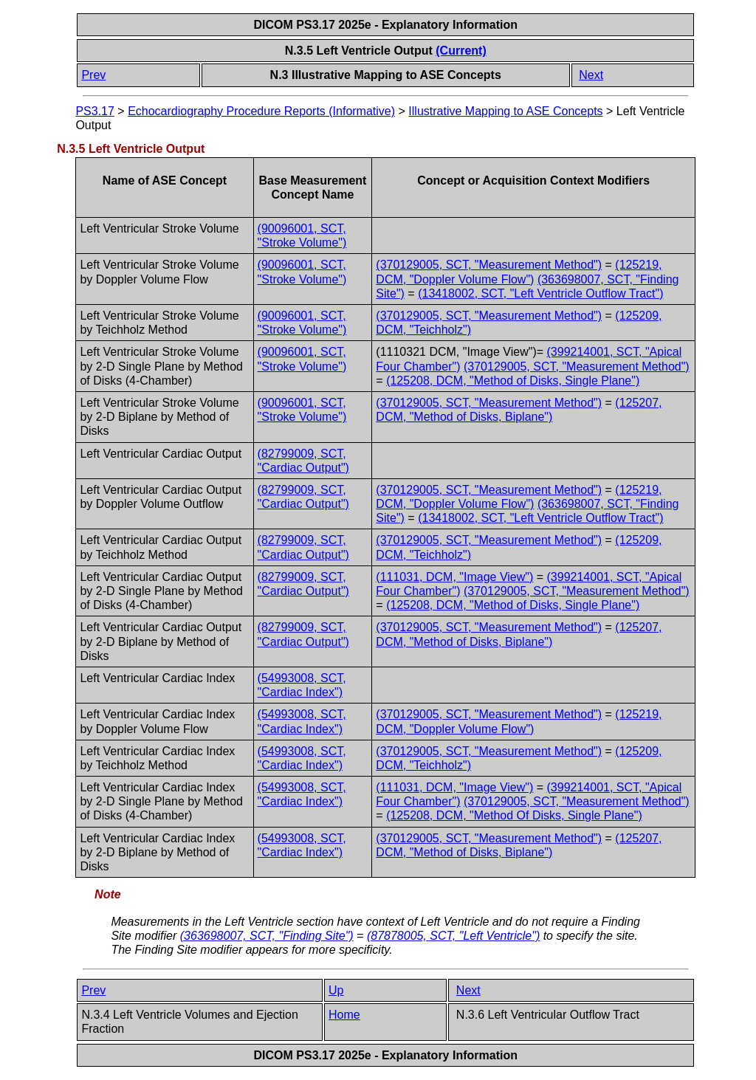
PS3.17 (94, 111)
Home (344, 1014)
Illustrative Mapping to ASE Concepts (505, 111)
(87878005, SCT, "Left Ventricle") (453, 935)
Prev (93, 75)
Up (336, 990)
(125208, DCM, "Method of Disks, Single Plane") (512, 380)
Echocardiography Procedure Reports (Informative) (261, 111)
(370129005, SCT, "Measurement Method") (489, 264)
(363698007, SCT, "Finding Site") (267, 935)
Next (591, 75)
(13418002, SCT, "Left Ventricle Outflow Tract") (540, 293)
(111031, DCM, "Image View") (454, 577)
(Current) (461, 50)
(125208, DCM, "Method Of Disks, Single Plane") (514, 815)
